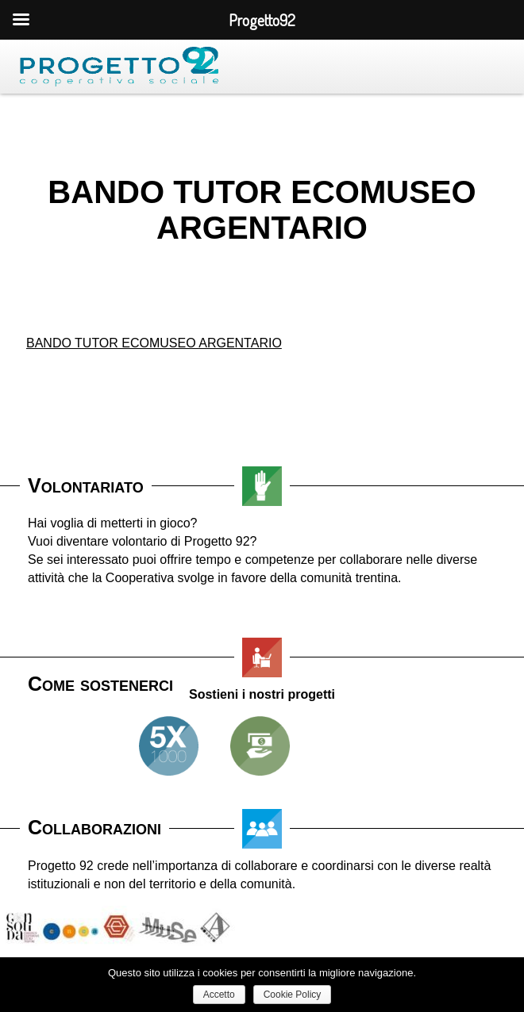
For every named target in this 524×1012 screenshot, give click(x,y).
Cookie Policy (293, 994)
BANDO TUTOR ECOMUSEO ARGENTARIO (154, 343)
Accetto (219, 994)
